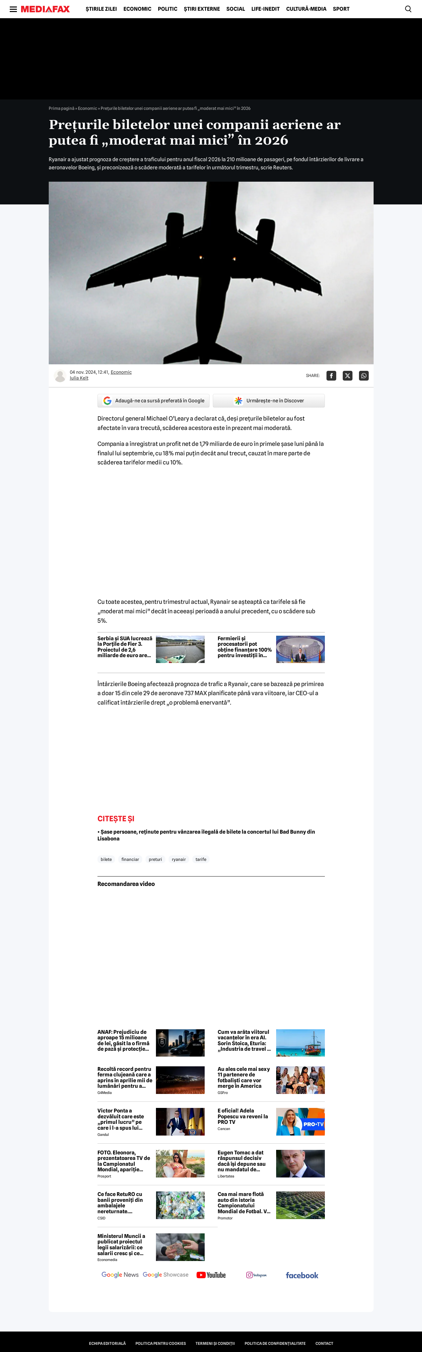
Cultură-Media (306, 9)
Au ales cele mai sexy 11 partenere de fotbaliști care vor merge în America (244, 1077)
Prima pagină (61, 108)
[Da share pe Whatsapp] (364, 376)
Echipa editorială (107, 1343)
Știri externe (202, 9)
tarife (201, 859)
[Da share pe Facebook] (331, 376)
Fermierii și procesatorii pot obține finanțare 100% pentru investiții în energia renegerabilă (245, 647)
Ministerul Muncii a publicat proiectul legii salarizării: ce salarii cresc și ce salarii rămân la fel (121, 1244)
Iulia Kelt (79, 378)
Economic (137, 9)
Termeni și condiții (215, 1343)
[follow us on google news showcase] (165, 1276)
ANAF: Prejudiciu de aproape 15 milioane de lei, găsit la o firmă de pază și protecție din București (123, 1040)
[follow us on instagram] (256, 1276)
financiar (130, 859)
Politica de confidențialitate (275, 1343)
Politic (167, 9)
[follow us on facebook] (302, 1276)
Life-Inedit (265, 9)
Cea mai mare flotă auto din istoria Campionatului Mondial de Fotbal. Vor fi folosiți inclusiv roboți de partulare (245, 1202)
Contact (324, 1343)
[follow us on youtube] (211, 1276)
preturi (155, 859)
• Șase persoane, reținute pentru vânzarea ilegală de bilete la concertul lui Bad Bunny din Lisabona (206, 835)
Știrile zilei (101, 9)
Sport (341, 9)
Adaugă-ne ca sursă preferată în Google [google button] (153, 401)
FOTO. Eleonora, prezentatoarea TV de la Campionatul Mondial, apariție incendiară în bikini (123, 1161)
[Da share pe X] (347, 376)
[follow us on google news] (120, 1276)
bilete (106, 859)
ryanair (179, 859)
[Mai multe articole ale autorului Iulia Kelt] (60, 375)
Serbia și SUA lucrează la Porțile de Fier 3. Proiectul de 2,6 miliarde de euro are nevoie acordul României (124, 647)
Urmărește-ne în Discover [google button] (269, 401)
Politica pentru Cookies (160, 1343)
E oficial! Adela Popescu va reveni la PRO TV (243, 1116)
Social (235, 9)
